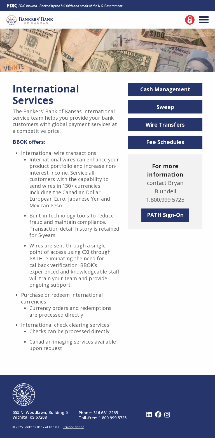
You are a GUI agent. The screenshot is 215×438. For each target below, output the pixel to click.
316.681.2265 (105, 412)
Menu (204, 20)
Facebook (158, 414)
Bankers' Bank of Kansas (29, 20)
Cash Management (165, 89)
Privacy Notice (73, 427)
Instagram (167, 414)
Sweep (165, 107)
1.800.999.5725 (113, 417)
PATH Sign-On (165, 215)
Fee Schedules (165, 142)
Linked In (149, 414)
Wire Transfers (165, 124)
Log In (190, 20)
